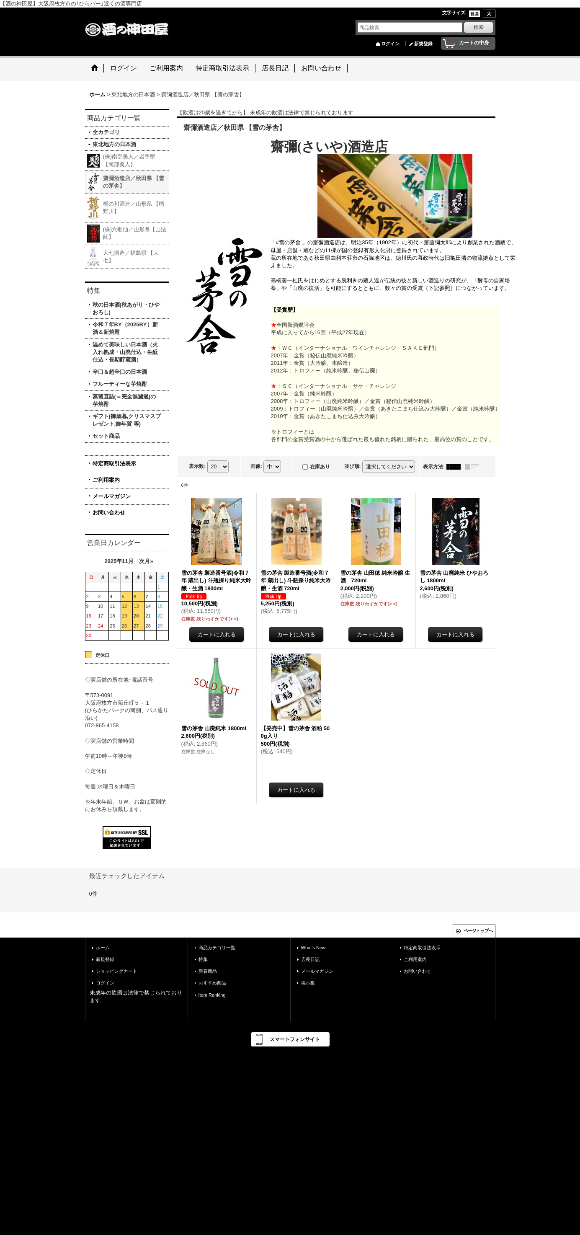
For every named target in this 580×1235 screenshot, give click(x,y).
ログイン (390, 43)
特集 (203, 959)
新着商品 (207, 971)
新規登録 (423, 43)
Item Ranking (212, 994)
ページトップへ (478, 930)
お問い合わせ (109, 512)
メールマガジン (112, 496)
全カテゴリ (106, 132)
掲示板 (308, 982)
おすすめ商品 (212, 982)
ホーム (103, 947)
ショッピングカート (116, 971)
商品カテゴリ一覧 (216, 947)
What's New (313, 947)
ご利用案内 (106, 480)
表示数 (197, 466)
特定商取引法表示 (114, 463)
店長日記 (310, 959)
